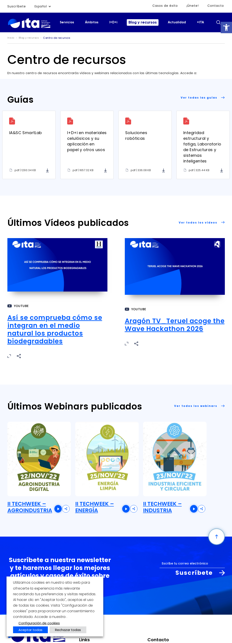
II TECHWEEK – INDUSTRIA (162, 507)
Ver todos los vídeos (198, 222)
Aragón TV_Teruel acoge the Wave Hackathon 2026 (175, 324)
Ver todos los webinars (195, 406)
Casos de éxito (165, 5)
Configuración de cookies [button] (39, 623)
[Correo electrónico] (192, 563)
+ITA (200, 22)
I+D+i (113, 22)
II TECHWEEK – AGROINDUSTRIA (29, 507)
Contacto (215, 5)
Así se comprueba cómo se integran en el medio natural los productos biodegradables (54, 329)
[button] (226, 27)
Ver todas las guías (199, 97)
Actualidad (177, 22)
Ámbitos (91, 22)
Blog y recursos (143, 22)
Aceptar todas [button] (30, 630)
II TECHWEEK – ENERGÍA (94, 507)
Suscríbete (16, 6)
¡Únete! (193, 5)
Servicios (67, 22)
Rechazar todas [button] (68, 630)
